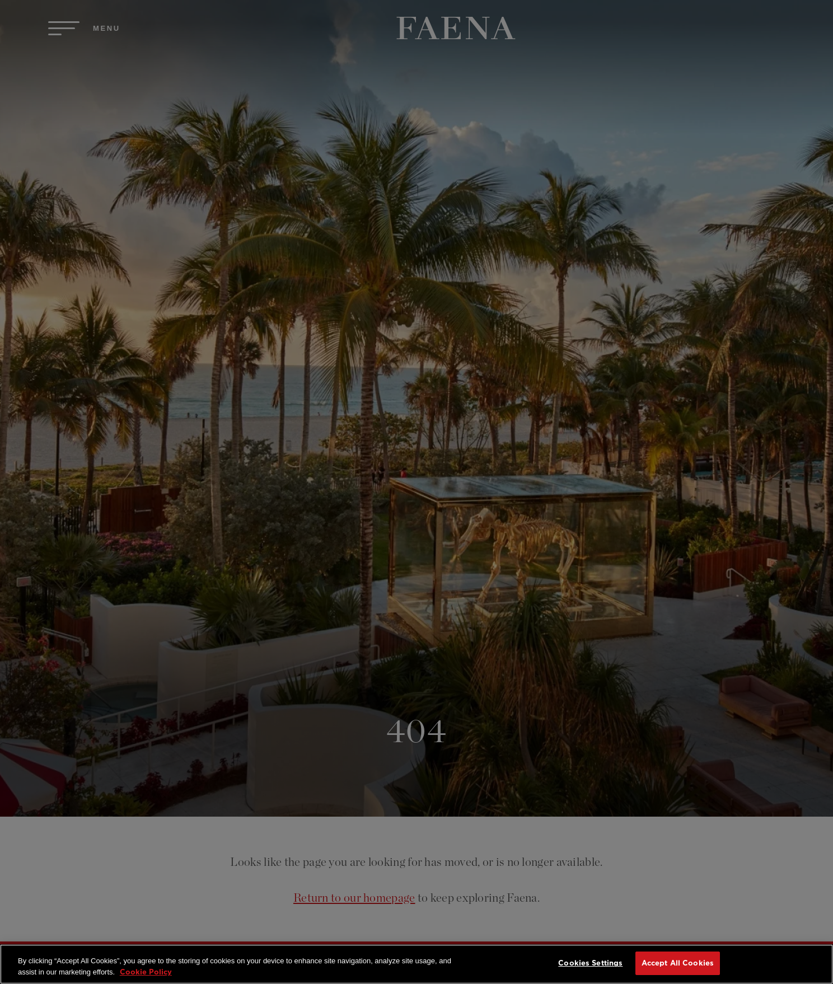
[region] (416, 964)
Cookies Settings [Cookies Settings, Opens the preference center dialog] (590, 963)
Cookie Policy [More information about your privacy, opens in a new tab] (146, 972)
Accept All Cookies (678, 963)
